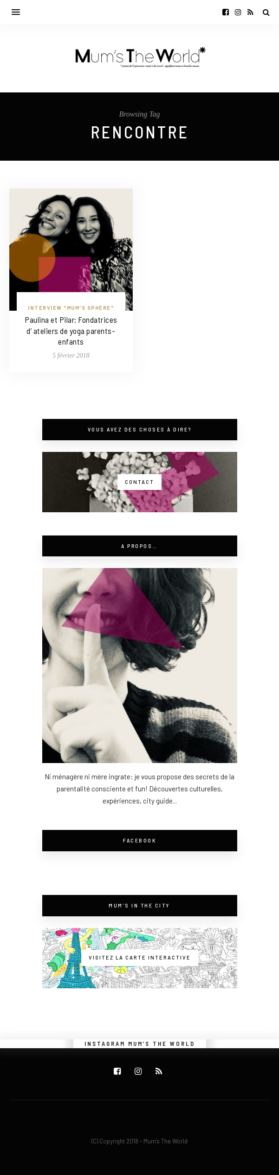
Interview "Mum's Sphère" (71, 308)
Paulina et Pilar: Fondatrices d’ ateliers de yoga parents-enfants (71, 330)
